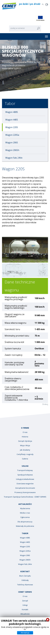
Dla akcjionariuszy (25, 522)
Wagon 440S (11, 119)
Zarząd (25, 601)
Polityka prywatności (37, 623)
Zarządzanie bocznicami (25, 488)
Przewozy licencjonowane (25, 492)
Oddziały (25, 580)
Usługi (25, 605)
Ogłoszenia (25, 517)
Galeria (25, 459)
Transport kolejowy (25, 470)
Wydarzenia (25, 508)
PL (43, 4)
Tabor (10, 103)
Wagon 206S (11, 142)
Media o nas (25, 513)
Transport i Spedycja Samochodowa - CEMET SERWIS (25, 497)
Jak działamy (25, 450)
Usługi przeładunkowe (25, 479)
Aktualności (25, 614)
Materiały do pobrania (25, 526)
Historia (25, 437)
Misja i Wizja (25, 445)
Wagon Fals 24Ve (13, 157)
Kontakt (25, 609)
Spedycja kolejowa (25, 475)
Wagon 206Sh (12, 150)
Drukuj (45, 404)
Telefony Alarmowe (25, 585)
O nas (25, 432)
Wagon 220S (11, 127)
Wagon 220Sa (12, 134)
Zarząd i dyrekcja (25, 441)
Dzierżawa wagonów (25, 483)
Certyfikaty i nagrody (25, 454)
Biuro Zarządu (25, 576)
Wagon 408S (11, 112)
